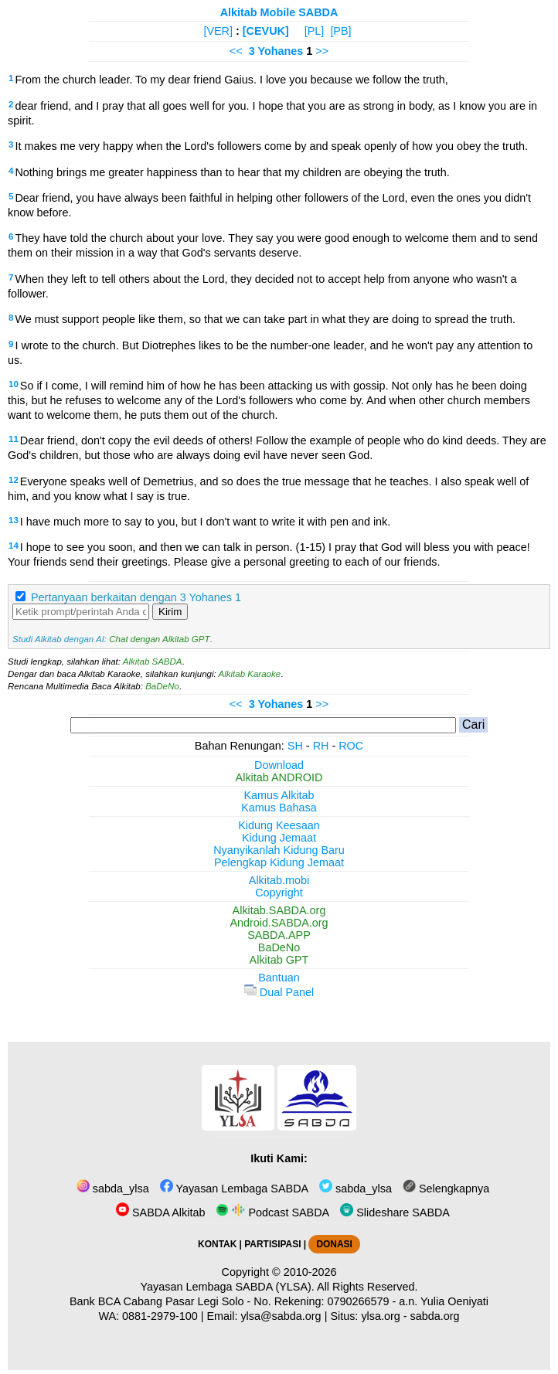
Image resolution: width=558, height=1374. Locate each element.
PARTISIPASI (272, 1244)
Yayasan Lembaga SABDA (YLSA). (228, 1286)
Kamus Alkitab (278, 795)
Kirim (170, 611)
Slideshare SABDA (395, 1212)
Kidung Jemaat (279, 838)
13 (14, 520)
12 (14, 480)
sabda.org (435, 1316)
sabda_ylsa (113, 1188)
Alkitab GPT (279, 960)
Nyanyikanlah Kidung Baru (279, 850)
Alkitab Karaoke (250, 673)
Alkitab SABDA (152, 661)
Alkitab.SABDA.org (279, 910)
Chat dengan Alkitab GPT (159, 639)
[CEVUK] (266, 31)
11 (14, 439)
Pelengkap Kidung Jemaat (279, 862)
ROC (351, 746)
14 (14, 545)
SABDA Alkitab (160, 1212)
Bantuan (279, 977)
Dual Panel (279, 992)
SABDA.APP (279, 935)
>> (321, 51)
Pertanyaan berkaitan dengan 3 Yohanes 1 (136, 597)
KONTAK (217, 1244)
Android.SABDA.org (279, 923)
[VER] (218, 31)
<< (236, 51)
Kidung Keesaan (279, 825)
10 (14, 384)
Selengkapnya (446, 1188)
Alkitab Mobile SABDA (279, 12)
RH (321, 746)
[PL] (315, 31)
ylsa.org (380, 1316)
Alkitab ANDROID (279, 777)
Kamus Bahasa (279, 807)
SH (295, 746)
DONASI (334, 1244)
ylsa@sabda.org (280, 1316)
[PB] (340, 31)
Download (279, 765)
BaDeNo (162, 686)
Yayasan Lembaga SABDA (234, 1188)
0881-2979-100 (160, 1316)
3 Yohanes (276, 51)
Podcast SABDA (272, 1212)
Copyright (279, 892)
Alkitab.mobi (279, 880)
